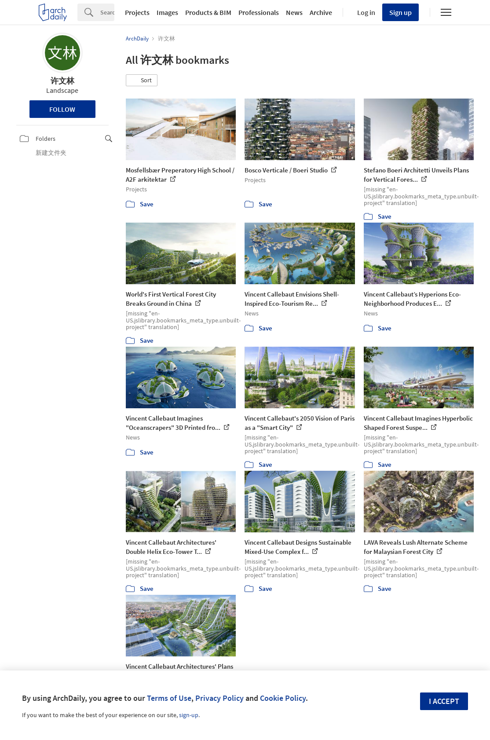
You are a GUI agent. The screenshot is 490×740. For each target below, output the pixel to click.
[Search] (107, 12)
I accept (444, 701)
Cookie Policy (283, 698)
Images (167, 12)
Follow (62, 109)
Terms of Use (169, 698)
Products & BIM (208, 12)
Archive (321, 12)
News (294, 12)
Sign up (400, 12)
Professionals (258, 12)
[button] (141, 80)
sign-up (188, 715)
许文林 (62, 81)
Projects (137, 12)
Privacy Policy (219, 698)
